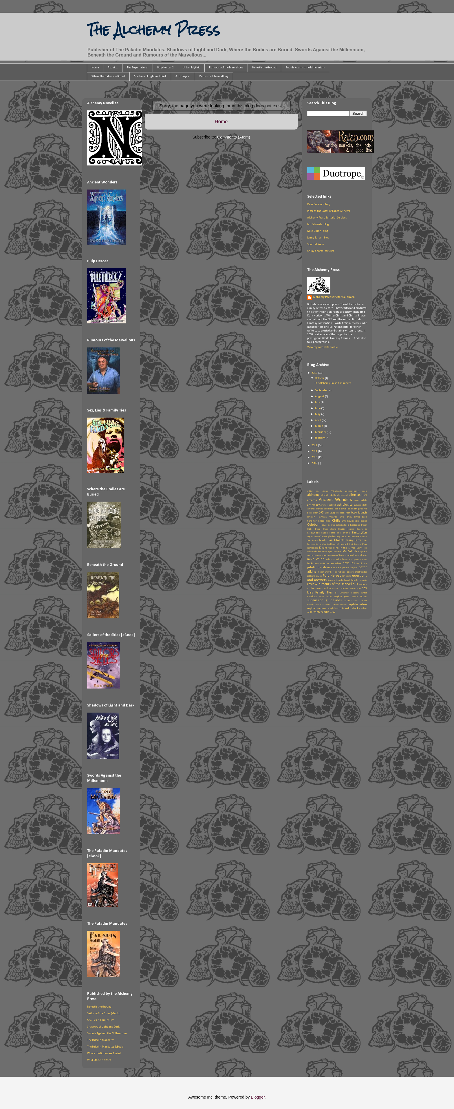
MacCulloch (350, 551)
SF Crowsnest (342, 593)
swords (310, 605)
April (318, 420)
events (347, 532)
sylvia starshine (323, 605)
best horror (312, 513)
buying (357, 517)
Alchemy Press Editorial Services (327, 217)
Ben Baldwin (340, 509)
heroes (344, 537)
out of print (361, 563)
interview (353, 536)
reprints (363, 580)
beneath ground (357, 508)
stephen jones (341, 597)
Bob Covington (331, 513)
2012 (315, 445)
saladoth (327, 588)
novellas (349, 563)
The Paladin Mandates (100, 1040)
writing (333, 612)
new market (321, 563)
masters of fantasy (337, 555)
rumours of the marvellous (338, 584)
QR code (346, 576)
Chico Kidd (324, 521)
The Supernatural (137, 67)
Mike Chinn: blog (317, 231)
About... (113, 67)
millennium (330, 559)
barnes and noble (324, 509)
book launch (359, 512)
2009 (315, 463)
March (319, 426)
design (333, 529)
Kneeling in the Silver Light (345, 548)
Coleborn (314, 525)
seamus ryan (355, 588)
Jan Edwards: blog (318, 224)
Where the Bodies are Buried (108, 76)
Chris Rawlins (348, 521)
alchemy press (317, 495)
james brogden (319, 540)
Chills (336, 520)
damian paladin (335, 525)
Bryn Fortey (346, 517)
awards (311, 508)
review (312, 584)
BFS (321, 512)
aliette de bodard (339, 495)
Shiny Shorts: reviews (320, 251)
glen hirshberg (334, 537)
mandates (312, 555)
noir (339, 563)
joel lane (331, 544)
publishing (311, 576)
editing (332, 533)
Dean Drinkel (321, 529)
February (321, 432)
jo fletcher (321, 544)
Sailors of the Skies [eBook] (103, 1013)
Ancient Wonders (335, 500)
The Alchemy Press (153, 29)
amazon (312, 500)
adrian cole (313, 491)
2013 (315, 373)
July (318, 402)
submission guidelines (324, 600)
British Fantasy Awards (322, 517)
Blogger (257, 1097)
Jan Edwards (337, 540)
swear (364, 601)
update (353, 604)
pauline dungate (350, 568)
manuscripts (322, 555)
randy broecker (352, 580)
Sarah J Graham (340, 588)
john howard (342, 544)
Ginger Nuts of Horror (317, 537)
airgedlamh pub (356, 491)
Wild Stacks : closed (99, 1060)
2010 (315, 457)
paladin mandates (318, 567)
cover (324, 525)
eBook (324, 532)
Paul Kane (336, 568)
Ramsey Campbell (336, 580)
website (321, 608)
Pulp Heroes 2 (165, 67)
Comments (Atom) (233, 137)
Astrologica (182, 76)
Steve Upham (359, 597)
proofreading (361, 572)
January (320, 438)
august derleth (360, 505)
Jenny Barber (354, 540)
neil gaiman (354, 559)
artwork (332, 505)
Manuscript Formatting (213, 76)
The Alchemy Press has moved (332, 383)
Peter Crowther (326, 572)
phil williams (340, 572)
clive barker (361, 521)
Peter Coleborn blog (318, 204)
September (321, 390)
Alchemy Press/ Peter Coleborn (334, 297)
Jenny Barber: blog (318, 237)
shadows (312, 596)
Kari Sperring (355, 544)
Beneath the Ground (264, 67)
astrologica (345, 505)
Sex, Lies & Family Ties (100, 1020)
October (320, 378)
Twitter (343, 605)
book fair (344, 512)
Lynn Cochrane (335, 552)
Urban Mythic (191, 67)
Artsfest (324, 505)
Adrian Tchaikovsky (332, 491)
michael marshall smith (357, 555)
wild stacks (352, 608)
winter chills (321, 612)
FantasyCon (359, 532)
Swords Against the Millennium (305, 67)
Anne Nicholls (360, 500)
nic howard (332, 563)
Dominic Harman (346, 529)
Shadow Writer (359, 593)
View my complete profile (322, 347)
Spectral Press (315, 244)
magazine (362, 552)
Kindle (323, 547)
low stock (322, 552)
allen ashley (358, 495)
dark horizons (351, 525)
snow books (325, 597)
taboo (335, 605)
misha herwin (342, 559)
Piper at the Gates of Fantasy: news (328, 211)
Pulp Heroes (332, 576)
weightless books (336, 608)
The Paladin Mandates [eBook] (105, 1046)
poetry (350, 572)
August (320, 396)
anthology (313, 505)
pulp (319, 576)
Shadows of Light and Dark (150, 76)
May (318, 414)
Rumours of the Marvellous (226, 67)
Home (95, 67)
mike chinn (316, 559)
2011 (315, 451)
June (318, 408)
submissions (351, 600)
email (338, 533)
